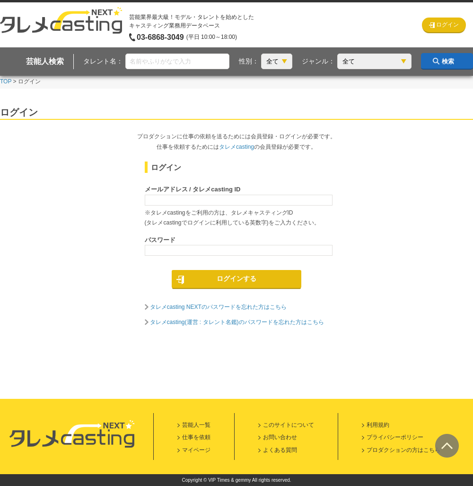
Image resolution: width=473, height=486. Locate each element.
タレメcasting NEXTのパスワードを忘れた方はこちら (218, 307)
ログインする (236, 278)
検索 (448, 61)
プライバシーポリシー (395, 437)
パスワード (160, 239)
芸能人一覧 (196, 425)
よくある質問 (280, 450)
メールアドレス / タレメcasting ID (193, 189)
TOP (5, 81)
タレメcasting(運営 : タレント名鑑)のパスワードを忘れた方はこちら (237, 322)
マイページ (196, 450)
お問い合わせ (280, 437)
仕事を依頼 (196, 437)
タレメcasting (236, 147)
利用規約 (378, 425)
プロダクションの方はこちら (403, 450)
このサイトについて (288, 425)
